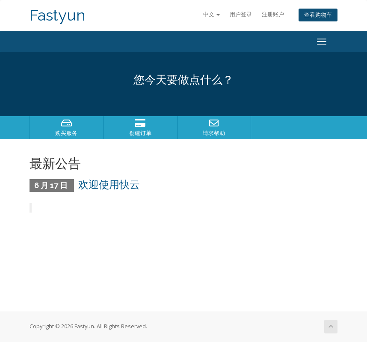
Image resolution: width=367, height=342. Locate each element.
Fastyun (58, 15)
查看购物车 (318, 14)
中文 (211, 14)
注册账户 (273, 14)
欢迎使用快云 (109, 184)
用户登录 (241, 14)
